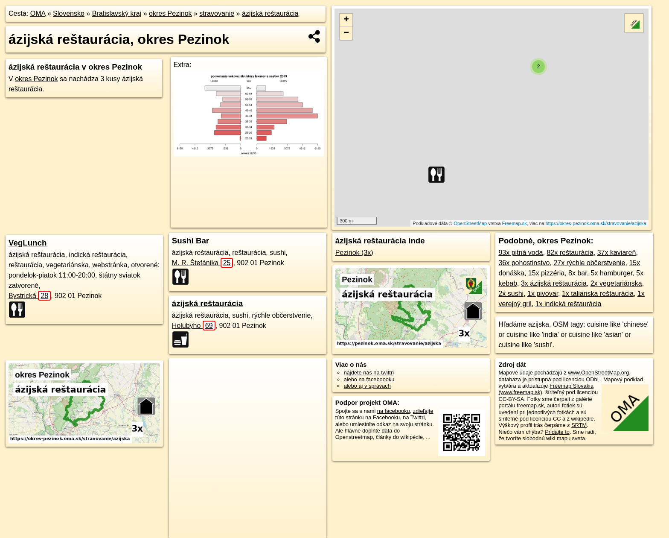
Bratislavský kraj (117, 13)
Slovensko (68, 13)
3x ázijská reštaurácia (554, 283)
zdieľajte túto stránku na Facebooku (384, 414)
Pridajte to (557, 432)
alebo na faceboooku (369, 379)
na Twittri (414, 417)
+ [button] (346, 20)
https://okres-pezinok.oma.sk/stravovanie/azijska (596, 223)
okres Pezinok (170, 13)
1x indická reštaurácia (568, 303)
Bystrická (30, 296)
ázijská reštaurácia (270, 13)
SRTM (579, 425)
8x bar (577, 273)
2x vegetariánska (616, 283)
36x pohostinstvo (524, 262)
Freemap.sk (514, 223)
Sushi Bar (190, 240)
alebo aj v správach (367, 386)
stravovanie (216, 13)
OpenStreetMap (470, 223)
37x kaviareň (616, 252)
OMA (38, 13)
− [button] (346, 33)
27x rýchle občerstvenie (589, 262)
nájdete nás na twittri (369, 372)
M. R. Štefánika (202, 263)
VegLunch (28, 242)
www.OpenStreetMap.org (598, 372)
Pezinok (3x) (354, 252)
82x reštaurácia (570, 252)
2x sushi (511, 293)
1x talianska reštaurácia (598, 293)
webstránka (110, 265)
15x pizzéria (546, 273)
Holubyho (193, 325)
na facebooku (393, 411)
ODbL (593, 379)
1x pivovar (542, 293)
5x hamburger (612, 273)
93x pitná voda (520, 252)
